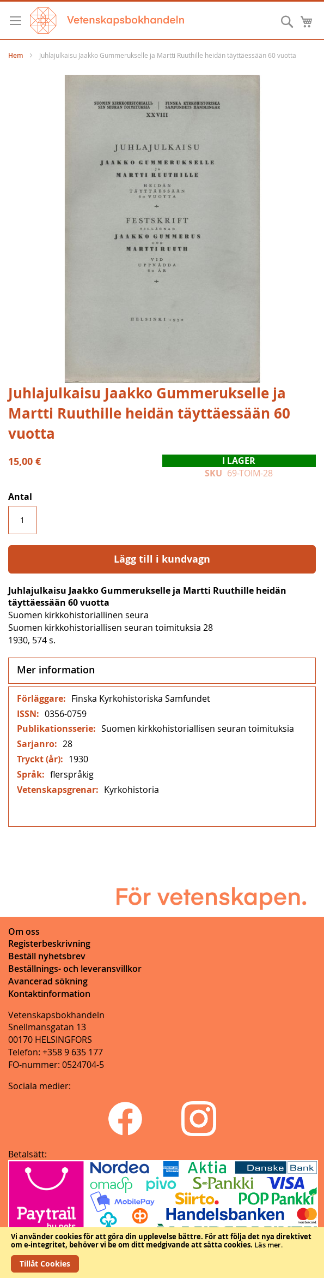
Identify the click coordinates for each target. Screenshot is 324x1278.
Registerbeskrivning (49, 943)
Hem (15, 55)
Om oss (24, 931)
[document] (162, 1253)
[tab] (162, 671)
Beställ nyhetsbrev (46, 956)
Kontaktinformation (49, 994)
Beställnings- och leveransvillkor (75, 969)
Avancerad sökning (48, 981)
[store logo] (107, 20)
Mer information (56, 669)
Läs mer (267, 1245)
